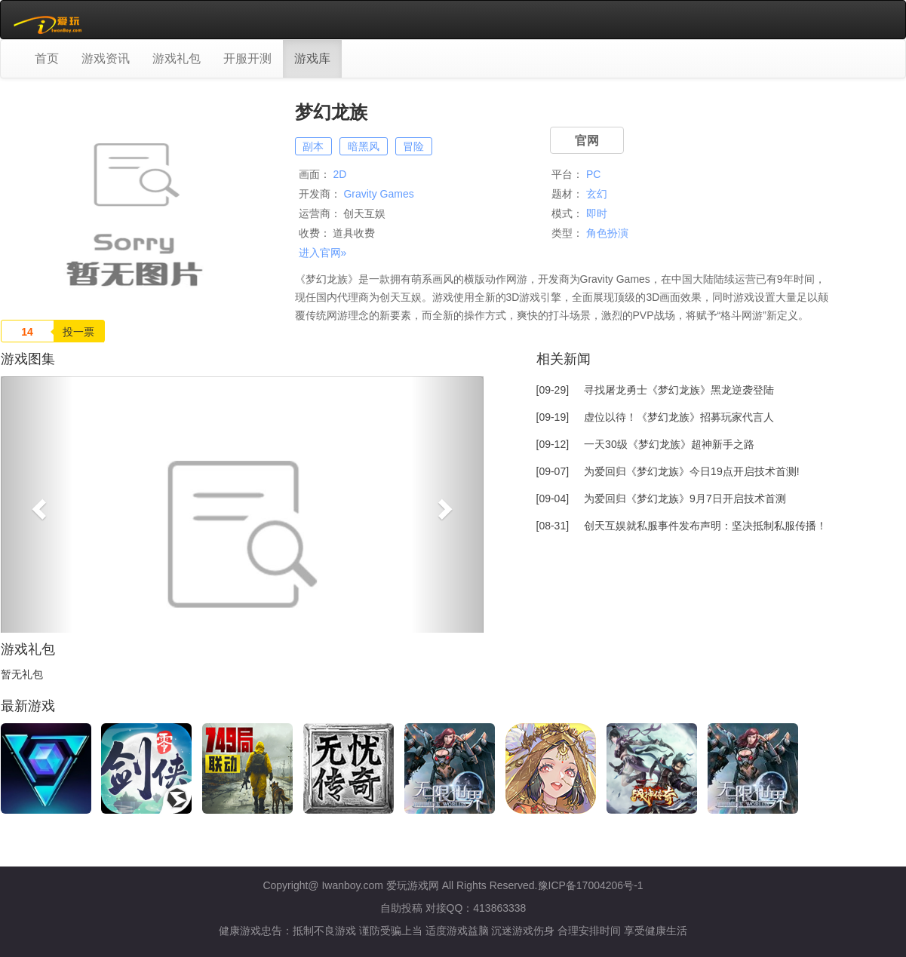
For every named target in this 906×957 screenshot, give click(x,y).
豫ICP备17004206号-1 (590, 885)
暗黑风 (363, 146)
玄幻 (596, 194)
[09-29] (655, 390)
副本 (313, 146)
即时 (596, 213)
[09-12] (645, 444)
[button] (37, 504)
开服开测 (247, 58)
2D (339, 174)
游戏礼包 (176, 58)
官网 (587, 140)
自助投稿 (401, 908)
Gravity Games (378, 194)
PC (593, 174)
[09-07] (668, 471)
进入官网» (323, 253)
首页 (47, 58)
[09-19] (655, 417)
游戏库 (312, 58)
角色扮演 (607, 233)
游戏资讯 (105, 58)
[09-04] (661, 498)
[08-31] (682, 526)
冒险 (413, 146)
